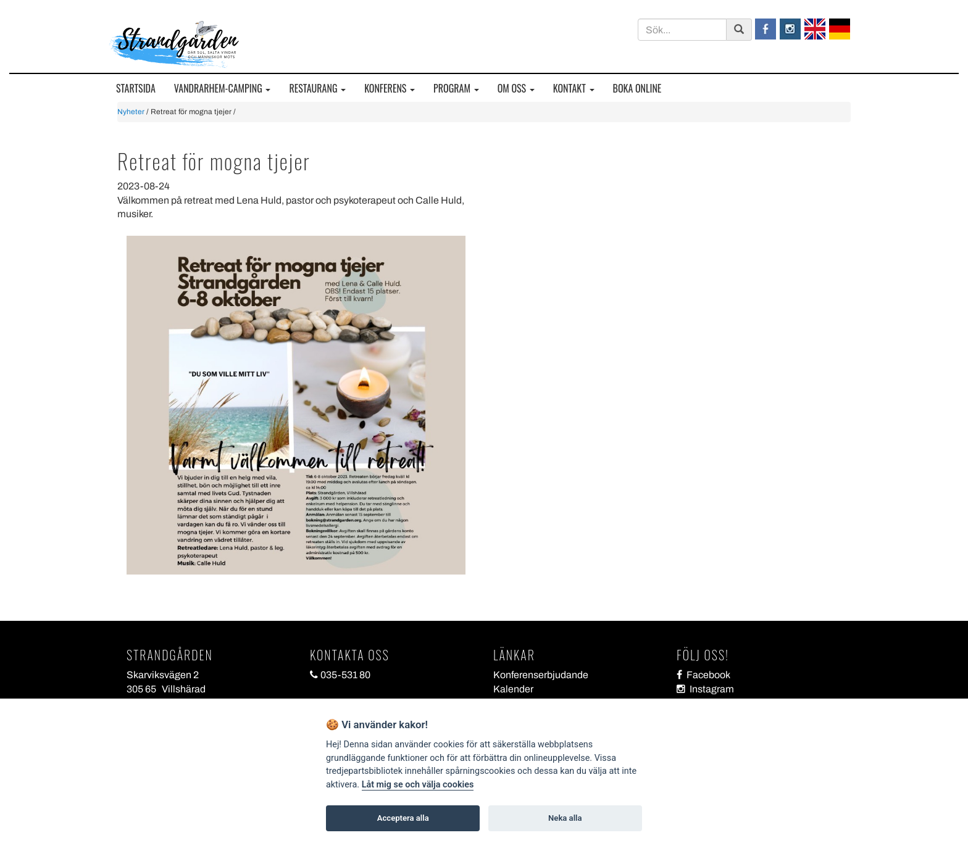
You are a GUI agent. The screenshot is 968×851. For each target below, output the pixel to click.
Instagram (705, 689)
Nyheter (130, 111)
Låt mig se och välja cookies (418, 784)
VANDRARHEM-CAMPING (222, 88)
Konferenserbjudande (540, 675)
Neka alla (565, 818)
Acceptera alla (403, 818)
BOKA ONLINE (637, 88)
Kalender (513, 689)
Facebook (703, 675)
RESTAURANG (317, 88)
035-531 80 (340, 675)
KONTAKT (574, 88)
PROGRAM (456, 88)
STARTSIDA (136, 88)
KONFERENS (389, 88)
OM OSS (516, 88)
